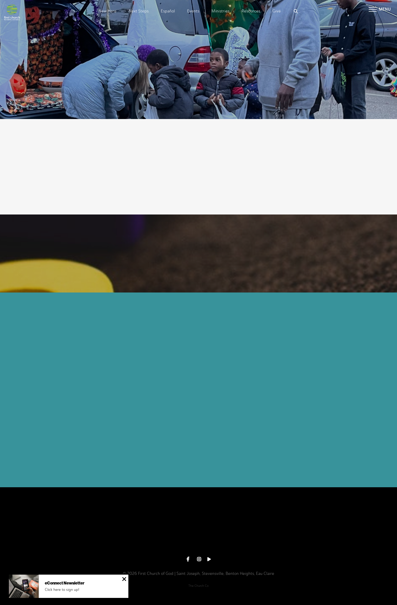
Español (168, 11)
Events (193, 11)
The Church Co (198, 586)
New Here (107, 11)
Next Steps (139, 11)
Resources (251, 11)
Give (276, 11)
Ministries (220, 11)
